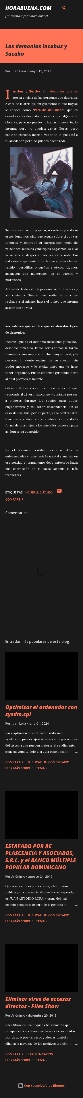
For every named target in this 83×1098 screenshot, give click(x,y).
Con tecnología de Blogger (41, 1085)
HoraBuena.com (28, 8)
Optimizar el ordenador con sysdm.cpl (41, 710)
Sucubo (46, 492)
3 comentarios (40, 1054)
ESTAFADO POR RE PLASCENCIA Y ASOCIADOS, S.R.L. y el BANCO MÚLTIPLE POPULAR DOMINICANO (40, 856)
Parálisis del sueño (49, 110)
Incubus (31, 492)
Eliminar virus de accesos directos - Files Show (38, 1002)
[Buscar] (64, 8)
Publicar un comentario (48, 762)
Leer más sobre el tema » (26, 768)
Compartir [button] (14, 499)
